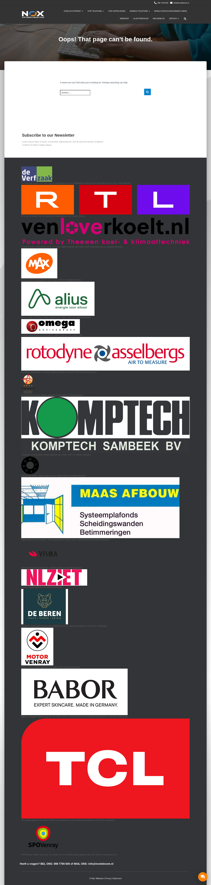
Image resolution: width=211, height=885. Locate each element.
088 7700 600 (163, 3)
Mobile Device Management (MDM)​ (170, 11)
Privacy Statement (113, 878)
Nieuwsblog (159, 19)
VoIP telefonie (95, 11)
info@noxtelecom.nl (181, 3)
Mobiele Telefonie (140, 11)
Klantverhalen (140, 19)
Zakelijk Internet (73, 11)
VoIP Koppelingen (116, 11)
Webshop (124, 19)
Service (174, 19)
